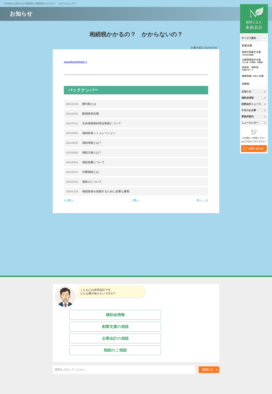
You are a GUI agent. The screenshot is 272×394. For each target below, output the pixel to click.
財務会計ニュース (251, 104)
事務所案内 (247, 116)
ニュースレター (249, 122)
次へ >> (202, 200)
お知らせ (246, 91)
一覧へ (135, 200)
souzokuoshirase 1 (75, 61)
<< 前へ (68, 200)
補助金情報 (247, 97)
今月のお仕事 (248, 110)
